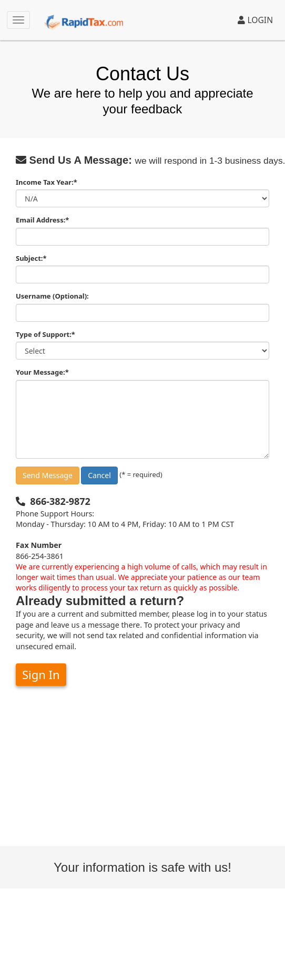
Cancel (99, 475)
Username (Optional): (52, 296)
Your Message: (42, 372)
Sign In (41, 674)
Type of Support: (45, 334)
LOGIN (255, 20)
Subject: (31, 258)
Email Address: (42, 220)
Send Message (48, 475)
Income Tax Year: (46, 182)
